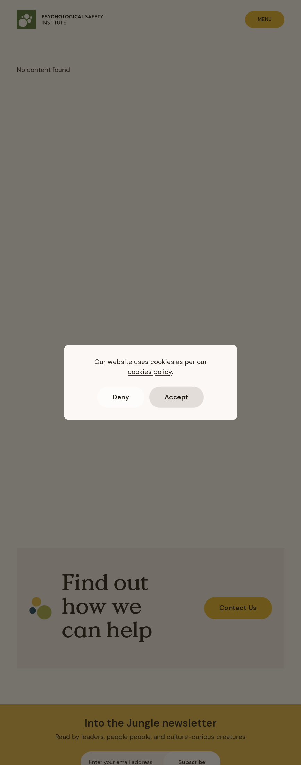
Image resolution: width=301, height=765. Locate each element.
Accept (177, 397)
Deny (120, 397)
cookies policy (150, 372)
